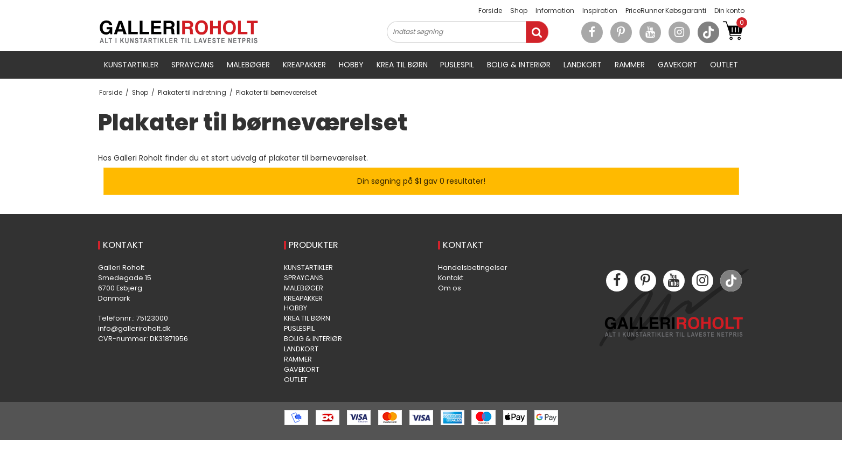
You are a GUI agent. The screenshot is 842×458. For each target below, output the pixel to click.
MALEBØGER (248, 64)
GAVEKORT (677, 64)
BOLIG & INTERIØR (519, 64)
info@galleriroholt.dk (134, 328)
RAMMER (630, 64)
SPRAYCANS (192, 64)
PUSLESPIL (457, 64)
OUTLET (724, 64)
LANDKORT (582, 64)
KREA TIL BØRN (402, 64)
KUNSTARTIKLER (131, 64)
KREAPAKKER (304, 64)
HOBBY (351, 64)
